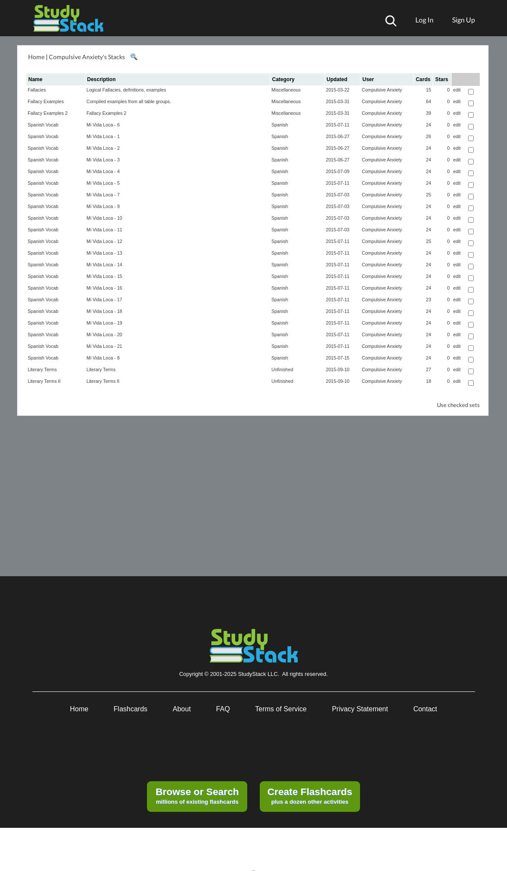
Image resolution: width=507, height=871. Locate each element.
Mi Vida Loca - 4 (103, 171)
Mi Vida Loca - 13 (104, 253)
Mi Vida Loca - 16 (104, 287)
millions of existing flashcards (197, 795)
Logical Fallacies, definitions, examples (126, 89)
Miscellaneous (286, 89)
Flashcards (130, 709)
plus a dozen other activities (309, 795)
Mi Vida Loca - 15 (104, 276)
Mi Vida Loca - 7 (103, 194)
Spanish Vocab (43, 124)
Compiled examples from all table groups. (128, 101)
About (182, 709)
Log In (424, 20)
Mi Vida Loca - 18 (104, 311)
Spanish (279, 124)
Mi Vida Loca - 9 (103, 206)
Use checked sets (458, 405)
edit (456, 89)
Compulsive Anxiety (382, 89)
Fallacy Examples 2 (47, 113)
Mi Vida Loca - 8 (103, 357)
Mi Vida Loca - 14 (104, 264)
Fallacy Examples (46, 101)
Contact (425, 709)
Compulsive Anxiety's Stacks (87, 56)
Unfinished (282, 369)
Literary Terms (42, 369)
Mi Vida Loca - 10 (104, 218)
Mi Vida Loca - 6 (103, 124)
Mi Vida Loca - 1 (103, 136)
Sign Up (463, 20)
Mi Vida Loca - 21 (104, 346)
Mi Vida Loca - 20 (104, 334)
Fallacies (37, 89)
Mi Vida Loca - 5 (103, 183)
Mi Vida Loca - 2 (103, 148)
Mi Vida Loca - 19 (104, 322)
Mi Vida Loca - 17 (104, 299)
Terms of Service (280, 709)
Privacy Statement (360, 709)
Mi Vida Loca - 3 (103, 159)
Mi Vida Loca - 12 (104, 241)
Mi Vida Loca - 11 (104, 229)
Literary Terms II (44, 381)
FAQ (223, 709)
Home (36, 56)
